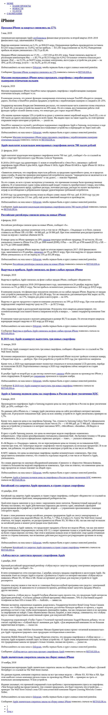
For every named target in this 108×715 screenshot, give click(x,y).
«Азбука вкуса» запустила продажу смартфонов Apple (33, 555)
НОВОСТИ (17, 8)
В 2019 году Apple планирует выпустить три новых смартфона (38, 338)
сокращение (39, 376)
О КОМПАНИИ (14, 13)
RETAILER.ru (84, 72)
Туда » (10, 711)
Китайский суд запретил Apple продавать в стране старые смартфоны (43, 485)
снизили (46, 239)
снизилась (38, 252)
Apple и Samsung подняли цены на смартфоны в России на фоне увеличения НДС (49, 393)
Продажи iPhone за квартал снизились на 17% (28, 27)
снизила (60, 373)
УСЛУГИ (17, 11)
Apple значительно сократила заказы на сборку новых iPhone (37, 657)
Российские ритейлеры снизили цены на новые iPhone (33, 214)
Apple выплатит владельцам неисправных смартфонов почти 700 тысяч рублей (48, 145)
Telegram (37, 67)
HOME (10, 3)
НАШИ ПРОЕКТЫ (21, 6)
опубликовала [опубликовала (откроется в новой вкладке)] (39, 38)
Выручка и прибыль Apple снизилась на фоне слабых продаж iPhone (42, 269)
